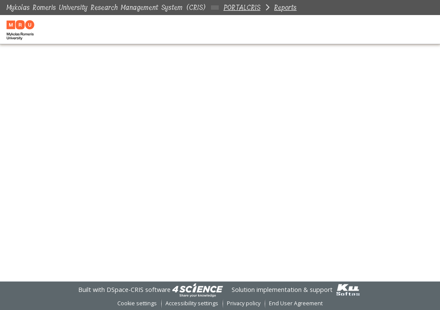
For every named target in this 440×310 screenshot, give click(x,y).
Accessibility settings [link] (191, 303)
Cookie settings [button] (137, 303)
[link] (197, 289)
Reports (285, 7)
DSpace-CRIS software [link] (139, 289)
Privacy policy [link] (243, 303)
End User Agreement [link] (296, 303)
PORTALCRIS (241, 7)
